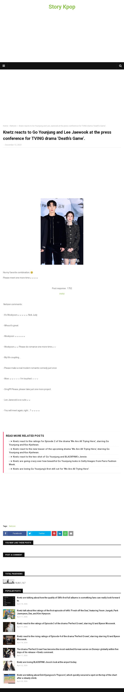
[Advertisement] (62, 38)
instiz (62, 293)
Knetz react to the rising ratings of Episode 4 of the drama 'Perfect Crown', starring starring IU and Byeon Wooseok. (68, 638)
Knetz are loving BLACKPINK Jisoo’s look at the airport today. (47, 662)
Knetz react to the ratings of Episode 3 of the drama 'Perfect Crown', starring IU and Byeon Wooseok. (66, 623)
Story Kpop (62, 7)
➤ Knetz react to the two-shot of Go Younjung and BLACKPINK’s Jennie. (48, 456)
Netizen (13, 126)
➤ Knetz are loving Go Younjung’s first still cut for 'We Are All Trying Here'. (49, 469)
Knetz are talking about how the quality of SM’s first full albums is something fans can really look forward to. (68, 599)
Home (5, 126)
